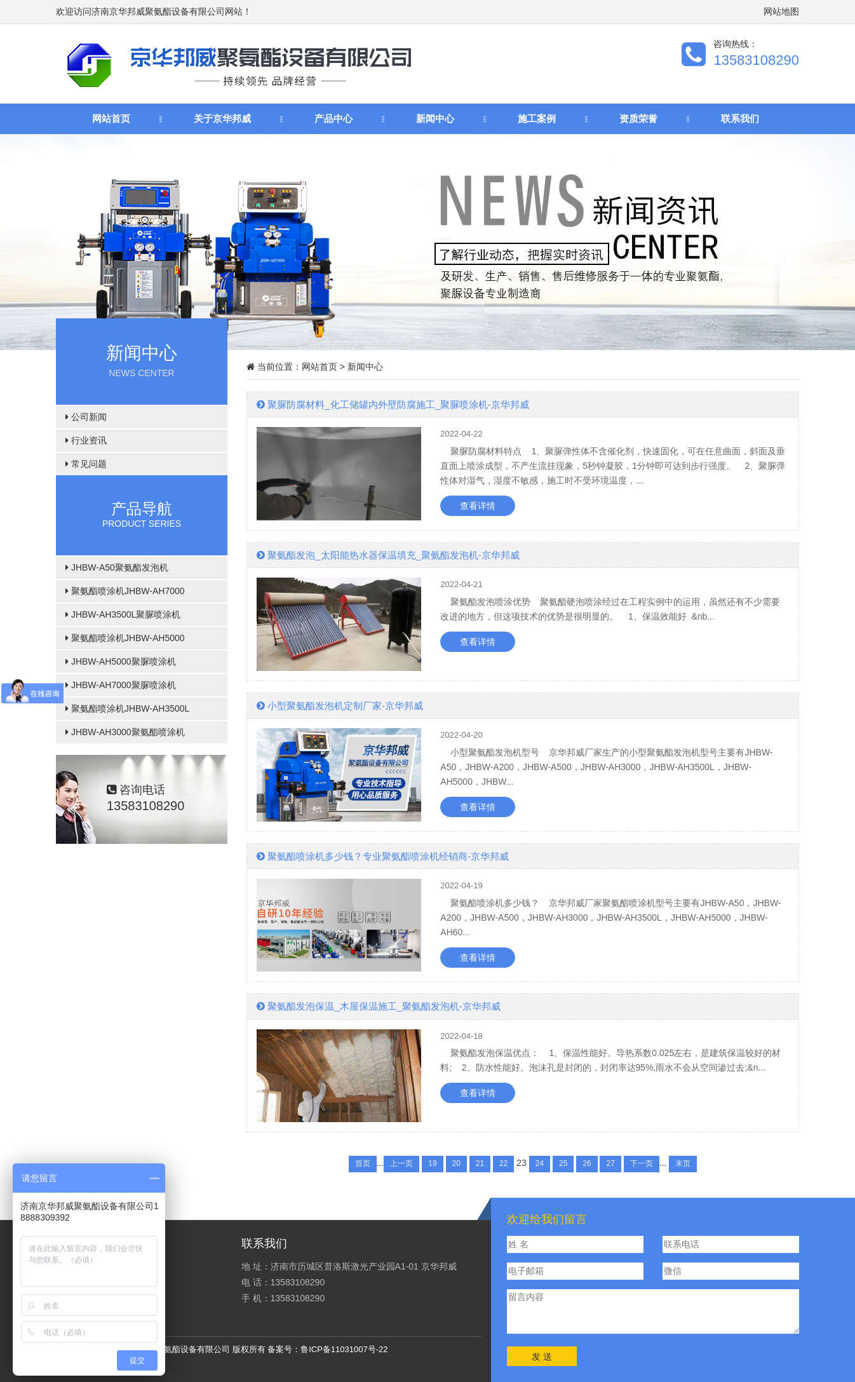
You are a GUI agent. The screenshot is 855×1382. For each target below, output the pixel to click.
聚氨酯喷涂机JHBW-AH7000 (125, 591)
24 (539, 1163)
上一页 (401, 1163)
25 (563, 1163)
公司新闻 (86, 417)
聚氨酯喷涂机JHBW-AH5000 (125, 638)
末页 (682, 1163)
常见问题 (86, 464)
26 (586, 1163)
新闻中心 (435, 118)
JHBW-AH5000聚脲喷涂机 (120, 661)
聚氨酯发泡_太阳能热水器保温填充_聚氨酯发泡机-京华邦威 (388, 555)
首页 (362, 1163)
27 (610, 1163)
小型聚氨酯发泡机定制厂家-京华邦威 (340, 705)
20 (456, 1163)
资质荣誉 (638, 118)
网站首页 (111, 118)
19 (432, 1163)
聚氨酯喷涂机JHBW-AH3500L (127, 708)
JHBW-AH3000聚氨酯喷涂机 (125, 732)
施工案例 (537, 118)
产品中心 (333, 118)
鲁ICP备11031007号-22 (343, 1349)
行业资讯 (86, 440)
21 (480, 1163)
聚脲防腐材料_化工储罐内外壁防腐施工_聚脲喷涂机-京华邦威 (393, 404)
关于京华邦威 (222, 118)
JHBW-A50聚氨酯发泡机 (116, 567)
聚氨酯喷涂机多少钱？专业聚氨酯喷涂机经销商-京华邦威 (383, 856)
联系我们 (740, 118)
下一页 (641, 1163)
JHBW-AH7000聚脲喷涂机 (120, 685)
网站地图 (781, 11)
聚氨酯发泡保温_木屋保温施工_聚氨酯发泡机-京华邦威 (379, 1006)
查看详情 (477, 506)
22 (503, 1163)
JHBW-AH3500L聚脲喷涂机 (122, 614)
